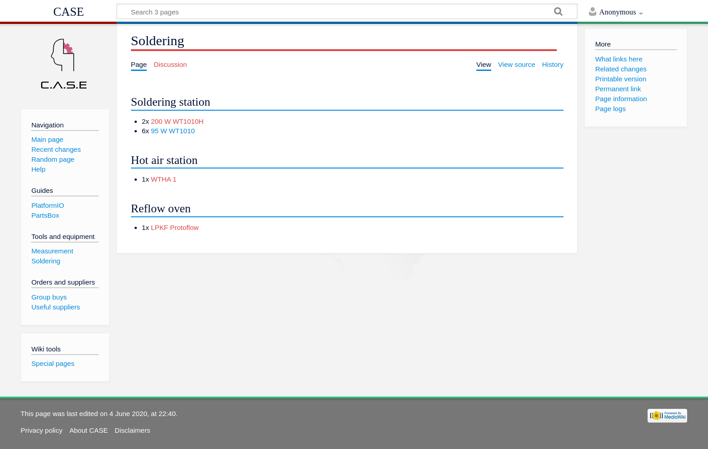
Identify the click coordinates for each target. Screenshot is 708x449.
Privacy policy (42, 430)
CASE (68, 12)
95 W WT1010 (173, 131)
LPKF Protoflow (175, 227)
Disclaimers (132, 430)
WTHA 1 (164, 179)
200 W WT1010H (177, 121)
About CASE (89, 430)
